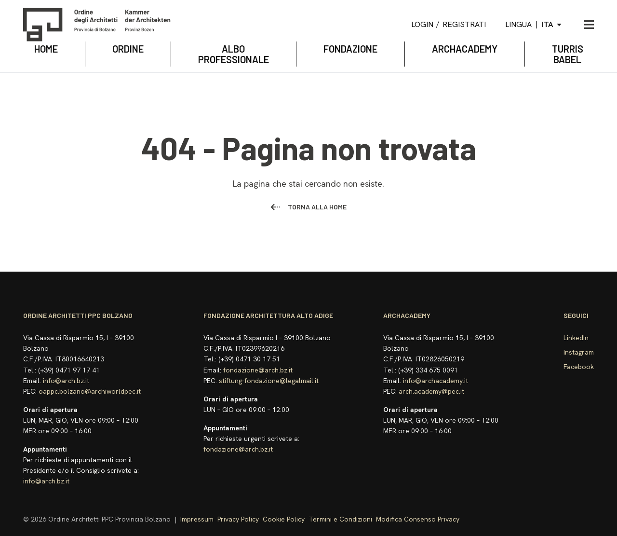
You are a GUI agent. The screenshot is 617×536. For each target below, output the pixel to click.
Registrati (464, 24)
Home (46, 49)
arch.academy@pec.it (431, 391)
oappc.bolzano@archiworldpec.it (90, 391)
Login (422, 24)
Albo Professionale (233, 54)
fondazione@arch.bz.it (258, 370)
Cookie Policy (284, 519)
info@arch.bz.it (66, 380)
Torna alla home (308, 207)
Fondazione (350, 49)
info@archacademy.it (435, 380)
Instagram (578, 352)
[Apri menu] (589, 24)
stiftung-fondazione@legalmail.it (269, 380)
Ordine (128, 49)
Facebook (578, 366)
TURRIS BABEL (567, 54)
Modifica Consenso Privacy (417, 519)
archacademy (464, 49)
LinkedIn (576, 337)
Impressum (197, 519)
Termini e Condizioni (340, 519)
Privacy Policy (238, 519)
